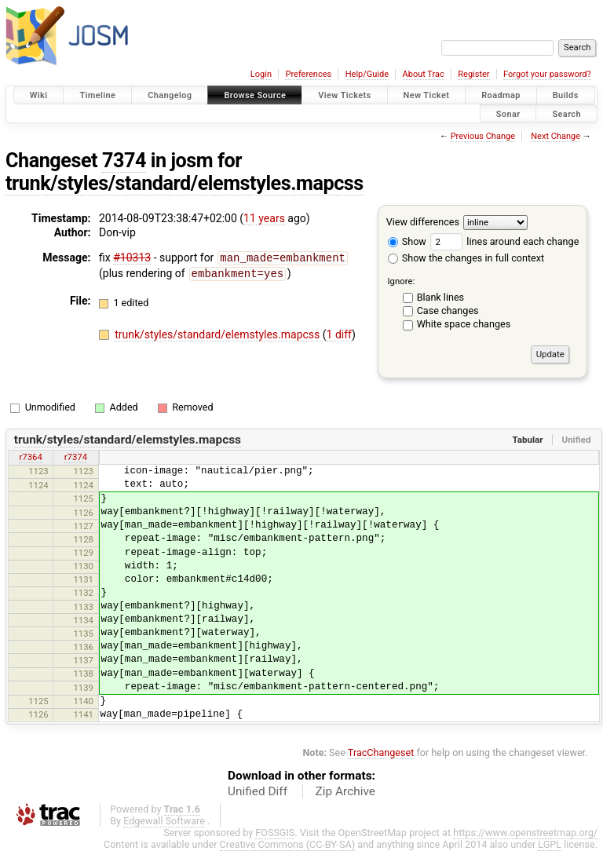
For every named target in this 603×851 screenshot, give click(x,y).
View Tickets (344, 95)
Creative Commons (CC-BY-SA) (288, 844)
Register (473, 74)
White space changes (464, 324)
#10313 (132, 257)
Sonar (508, 113)
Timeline (97, 95)
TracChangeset (381, 752)
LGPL (549, 844)
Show (407, 241)
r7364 (30, 456)
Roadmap (501, 95)
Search (566, 113)
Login (261, 74)
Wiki (39, 95)
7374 (124, 160)
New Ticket (427, 95)
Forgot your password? (547, 74)
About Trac (423, 74)
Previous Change (483, 136)
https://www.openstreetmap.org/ (525, 832)
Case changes (448, 310)
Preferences (308, 74)
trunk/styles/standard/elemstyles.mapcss (184, 183)
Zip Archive (345, 791)
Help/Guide (367, 74)
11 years (264, 218)
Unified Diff (257, 791)
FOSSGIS (274, 832)
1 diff (340, 333)
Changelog (170, 95)
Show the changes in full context (466, 258)
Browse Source (255, 95)
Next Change (555, 136)
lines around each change (504, 241)
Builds (566, 95)
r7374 (75, 456)
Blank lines (440, 297)
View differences (422, 222)
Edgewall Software (164, 821)
